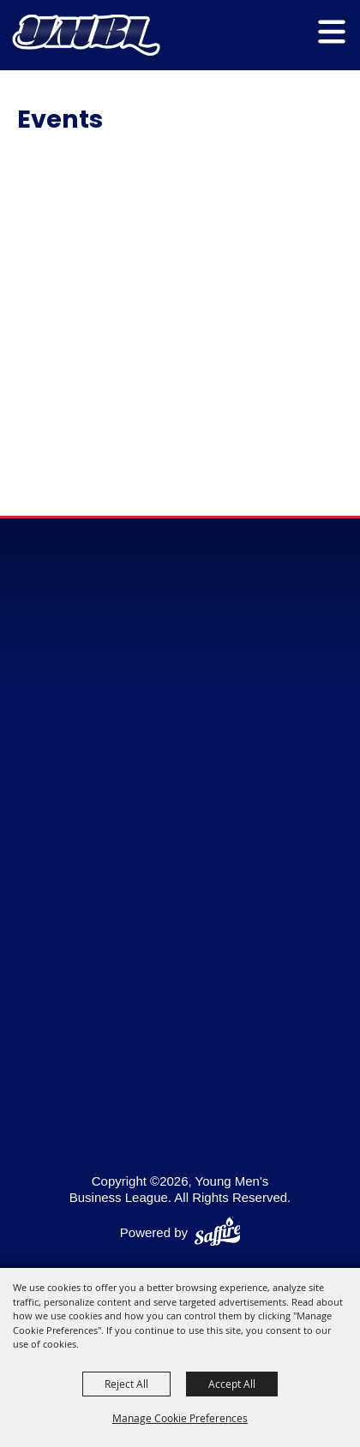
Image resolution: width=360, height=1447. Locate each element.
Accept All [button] (231, 1383)
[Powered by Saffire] (218, 1233)
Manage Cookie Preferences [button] (180, 1418)
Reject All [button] (126, 1383)
